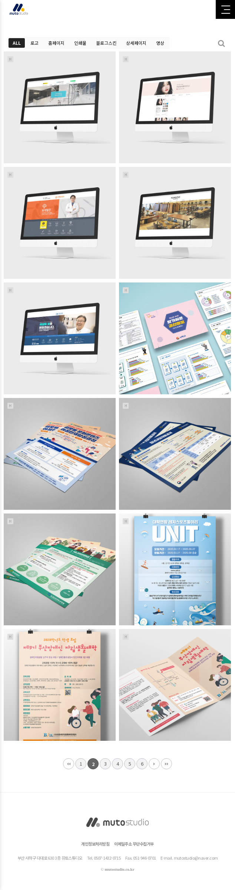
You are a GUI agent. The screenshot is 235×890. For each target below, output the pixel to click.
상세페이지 (136, 43)
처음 (68, 763)
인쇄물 (80, 43)
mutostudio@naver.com (196, 858)
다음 (154, 763)
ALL (17, 43)
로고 (34, 43)
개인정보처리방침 (95, 844)
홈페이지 (56, 43)
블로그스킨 (106, 43)
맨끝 (166, 763)
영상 (160, 43)
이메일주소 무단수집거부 (133, 844)
